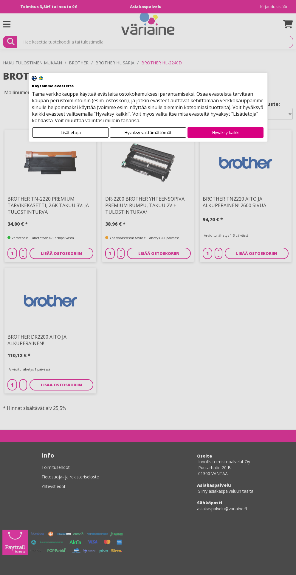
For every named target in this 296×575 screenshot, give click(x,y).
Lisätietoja (71, 132)
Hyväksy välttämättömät (148, 132)
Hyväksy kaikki (225, 132)
